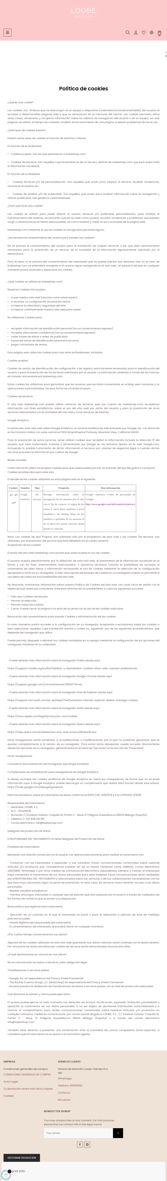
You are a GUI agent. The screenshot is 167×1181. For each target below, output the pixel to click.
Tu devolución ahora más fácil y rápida (28, 1089)
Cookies (9, 1096)
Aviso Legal (11, 1082)
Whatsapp (65, 1078)
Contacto (64, 1093)
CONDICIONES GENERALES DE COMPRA (27, 1074)
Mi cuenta (64, 1100)
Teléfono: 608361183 (70, 1085)
